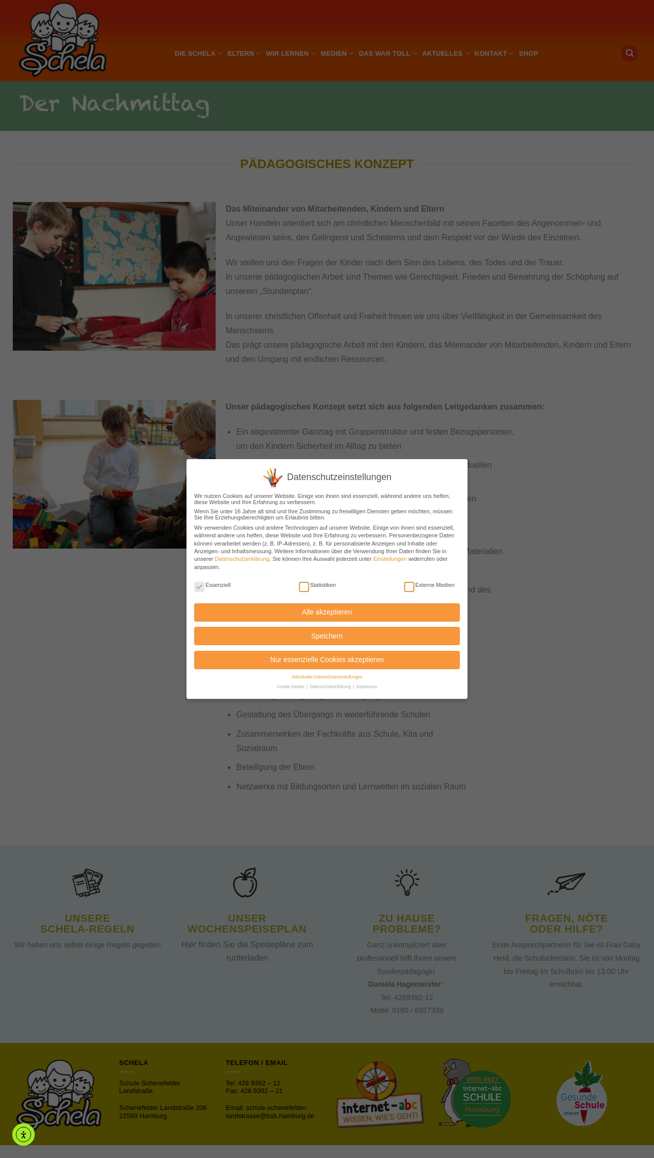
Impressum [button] (366, 682)
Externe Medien (429, 580)
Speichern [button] (327, 631)
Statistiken (317, 580)
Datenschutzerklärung (242, 554)
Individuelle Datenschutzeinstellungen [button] (327, 672)
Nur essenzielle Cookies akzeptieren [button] (327, 655)
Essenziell (212, 580)
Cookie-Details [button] (291, 682)
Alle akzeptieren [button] (327, 607)
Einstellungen (390, 554)
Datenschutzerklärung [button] (331, 682)
